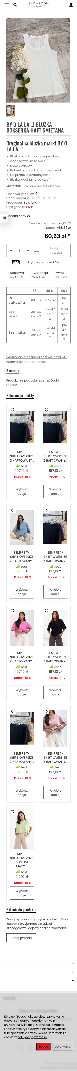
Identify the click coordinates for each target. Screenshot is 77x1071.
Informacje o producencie (26, 362)
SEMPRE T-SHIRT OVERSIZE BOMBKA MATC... (21, 860)
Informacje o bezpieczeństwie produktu (36, 357)
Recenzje (12, 370)
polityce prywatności (32, 1037)
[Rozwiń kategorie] (6, 5)
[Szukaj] (15, 5)
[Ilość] (19, 250)
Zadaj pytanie (21, 938)
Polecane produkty (20, 395)
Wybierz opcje (22, 491)
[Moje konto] (71, 5)
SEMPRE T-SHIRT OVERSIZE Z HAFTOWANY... (22, 456)
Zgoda (43, 1046)
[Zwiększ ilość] (10, 250)
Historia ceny (18, 216)
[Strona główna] (38, 5)
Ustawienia (63, 1046)
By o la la (30, 202)
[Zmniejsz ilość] (27, 250)
